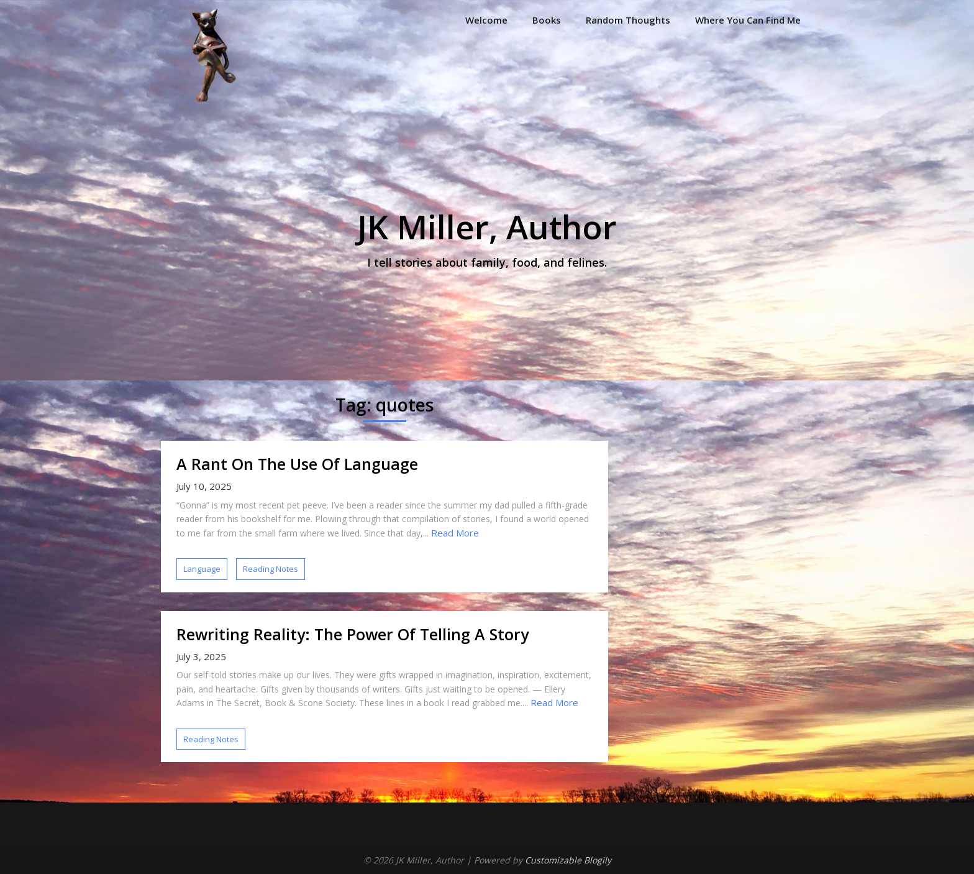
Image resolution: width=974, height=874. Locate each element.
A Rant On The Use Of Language (297, 463)
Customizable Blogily (568, 860)
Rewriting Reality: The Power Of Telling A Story (352, 634)
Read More (455, 533)
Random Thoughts (628, 20)
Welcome (486, 20)
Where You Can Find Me (748, 20)
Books (546, 20)
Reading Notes (270, 568)
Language (202, 568)
